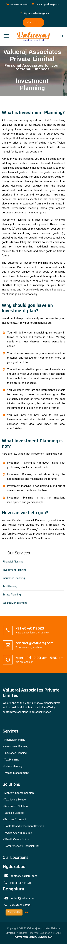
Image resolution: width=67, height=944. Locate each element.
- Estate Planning (13, 766)
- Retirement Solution (15, 806)
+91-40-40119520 (19, 4)
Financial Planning (13, 561)
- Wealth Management (16, 772)
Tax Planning (10, 586)
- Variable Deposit (13, 812)
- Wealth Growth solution (17, 832)
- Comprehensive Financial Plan (21, 846)
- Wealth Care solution (16, 839)
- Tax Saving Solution (15, 799)
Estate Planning (12, 594)
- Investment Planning (15, 746)
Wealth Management (15, 602)
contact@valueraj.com (47, 4)
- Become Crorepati (14, 819)
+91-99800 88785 (20, 905)
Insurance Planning (14, 578)
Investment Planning (14, 569)
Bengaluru (43, 13)
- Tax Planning (11, 759)
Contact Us (33, 22)
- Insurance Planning (15, 753)
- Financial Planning (14, 739)
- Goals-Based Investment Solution (23, 826)
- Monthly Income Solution (18, 793)
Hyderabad (30, 13)
